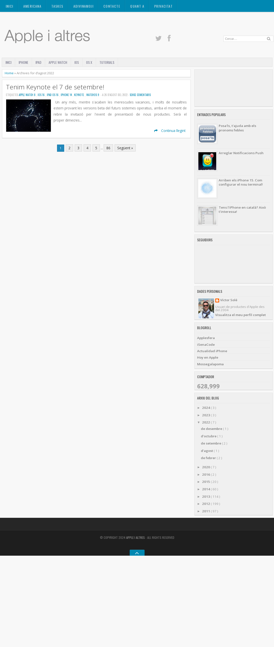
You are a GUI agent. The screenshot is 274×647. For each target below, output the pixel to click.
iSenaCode (206, 344)
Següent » (125, 148)
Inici (9, 6)
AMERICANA (32, 6)
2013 (206, 496)
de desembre (212, 428)
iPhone (23, 62)
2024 (206, 407)
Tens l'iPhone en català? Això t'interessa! (242, 209)
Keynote (79, 95)
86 (108, 148)
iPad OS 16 (53, 95)
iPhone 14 (67, 95)
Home (9, 73)
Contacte (111, 6)
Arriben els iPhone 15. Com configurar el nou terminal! (241, 182)
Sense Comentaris (140, 95)
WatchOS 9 (93, 95)
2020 (206, 467)
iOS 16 (41, 95)
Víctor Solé (228, 300)
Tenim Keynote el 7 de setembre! (55, 87)
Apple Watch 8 (27, 95)
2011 (206, 511)
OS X (89, 62)
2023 (206, 415)
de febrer (209, 458)
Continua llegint (169, 130)
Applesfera (206, 338)
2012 (206, 503)
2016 (206, 474)
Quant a (137, 6)
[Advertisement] (233, 88)
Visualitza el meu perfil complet (240, 315)
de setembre (211, 443)
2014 (206, 489)
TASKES (57, 6)
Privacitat (163, 6)
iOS (76, 62)
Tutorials (106, 62)
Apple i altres (136, 537)
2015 (206, 481)
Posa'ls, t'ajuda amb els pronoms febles (237, 128)
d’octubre (209, 436)
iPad (38, 62)
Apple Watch (58, 62)
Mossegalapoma (210, 364)
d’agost (207, 450)
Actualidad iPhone (212, 351)
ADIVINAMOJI (83, 6)
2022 (206, 422)
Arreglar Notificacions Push (241, 153)
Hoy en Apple (207, 357)
